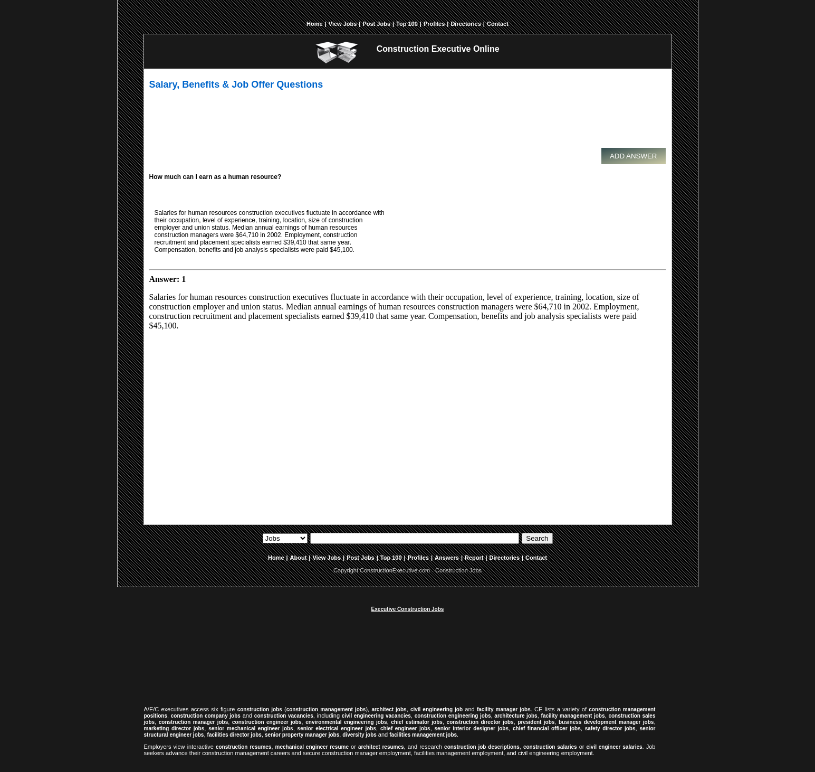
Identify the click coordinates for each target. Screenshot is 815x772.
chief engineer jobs (405, 728)
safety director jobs (610, 728)
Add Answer (633, 156)
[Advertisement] (405, 123)
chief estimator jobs (417, 722)
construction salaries (550, 747)
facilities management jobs (423, 735)
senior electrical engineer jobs (337, 728)
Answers (447, 557)
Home (314, 24)
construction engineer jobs (267, 722)
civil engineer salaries (615, 747)
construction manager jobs (193, 722)
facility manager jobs (504, 709)
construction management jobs (326, 709)
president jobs (535, 722)
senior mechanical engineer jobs (250, 728)
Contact (498, 24)
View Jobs (343, 24)
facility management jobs (573, 716)
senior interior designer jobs (472, 728)
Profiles (434, 24)
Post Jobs (376, 24)
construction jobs (259, 709)
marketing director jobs (174, 728)
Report (474, 557)
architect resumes (381, 747)
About (298, 557)
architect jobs (388, 709)
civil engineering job (436, 709)
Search (537, 538)
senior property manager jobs (302, 735)
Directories (465, 24)
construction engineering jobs (453, 716)
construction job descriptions (482, 747)
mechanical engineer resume (312, 747)
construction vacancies (283, 716)
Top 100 (407, 24)
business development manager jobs (606, 722)
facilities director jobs (234, 735)
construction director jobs (480, 722)
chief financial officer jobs (547, 728)
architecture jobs (515, 716)
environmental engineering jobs (346, 722)
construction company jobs (206, 716)
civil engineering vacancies (376, 716)
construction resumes (244, 747)
